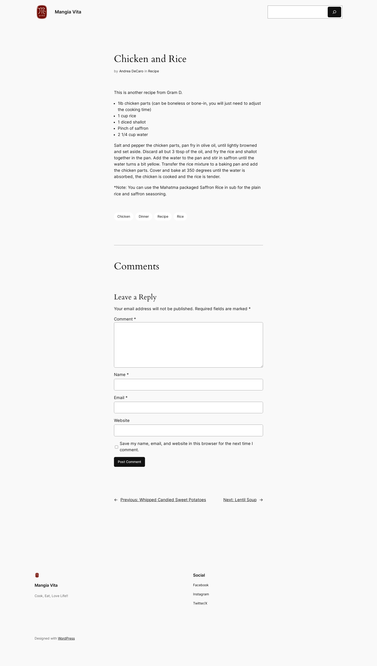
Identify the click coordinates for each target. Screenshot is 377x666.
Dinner (144, 216)
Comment (125, 319)
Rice (180, 216)
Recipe (153, 71)
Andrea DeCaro (131, 71)
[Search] (334, 12)
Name (121, 374)
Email (121, 397)
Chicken (123, 216)
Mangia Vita (68, 12)
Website (122, 420)
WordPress (66, 638)
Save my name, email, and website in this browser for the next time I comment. (186, 446)
